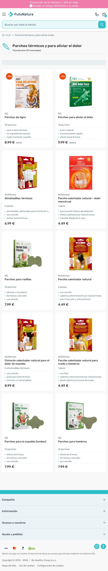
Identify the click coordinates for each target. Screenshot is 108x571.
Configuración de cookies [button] (50, 565)
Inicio (6, 35)
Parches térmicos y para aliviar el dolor (35, 35)
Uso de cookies (27, 565)
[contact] (97, 14)
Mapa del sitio (9, 565)
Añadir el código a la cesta (55, 5)
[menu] (5, 14)
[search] (54, 24)
